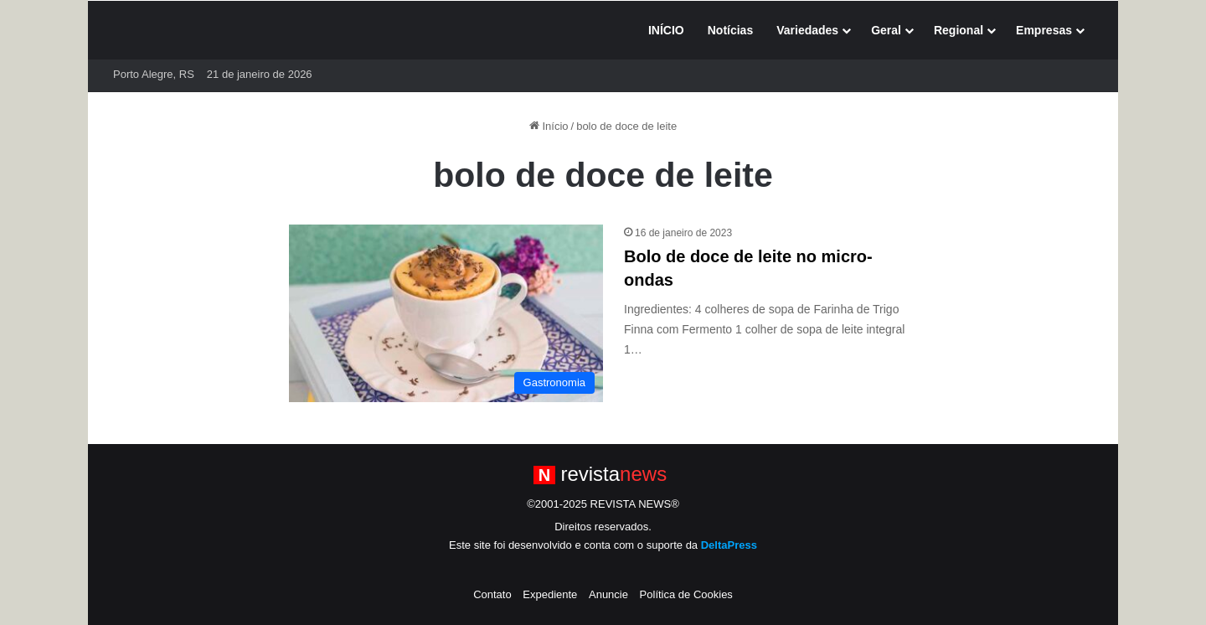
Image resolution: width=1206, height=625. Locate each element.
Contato (492, 594)
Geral (886, 30)
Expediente (550, 594)
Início (549, 126)
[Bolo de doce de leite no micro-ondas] (446, 313)
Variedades (807, 30)
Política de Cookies (686, 594)
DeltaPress (729, 545)
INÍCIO (666, 30)
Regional (958, 30)
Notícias (730, 30)
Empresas (1044, 30)
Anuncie (608, 594)
